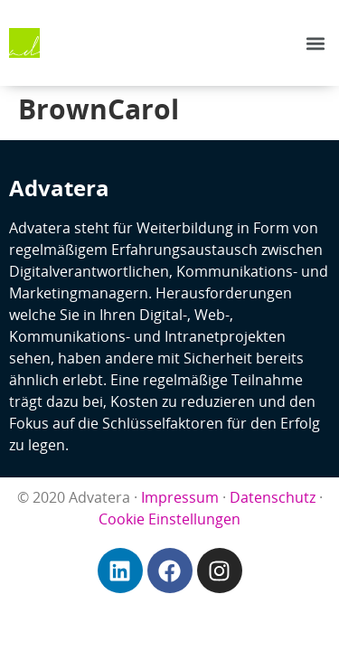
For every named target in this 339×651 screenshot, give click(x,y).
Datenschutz (272, 497)
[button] (315, 43)
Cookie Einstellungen (169, 519)
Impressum (180, 497)
